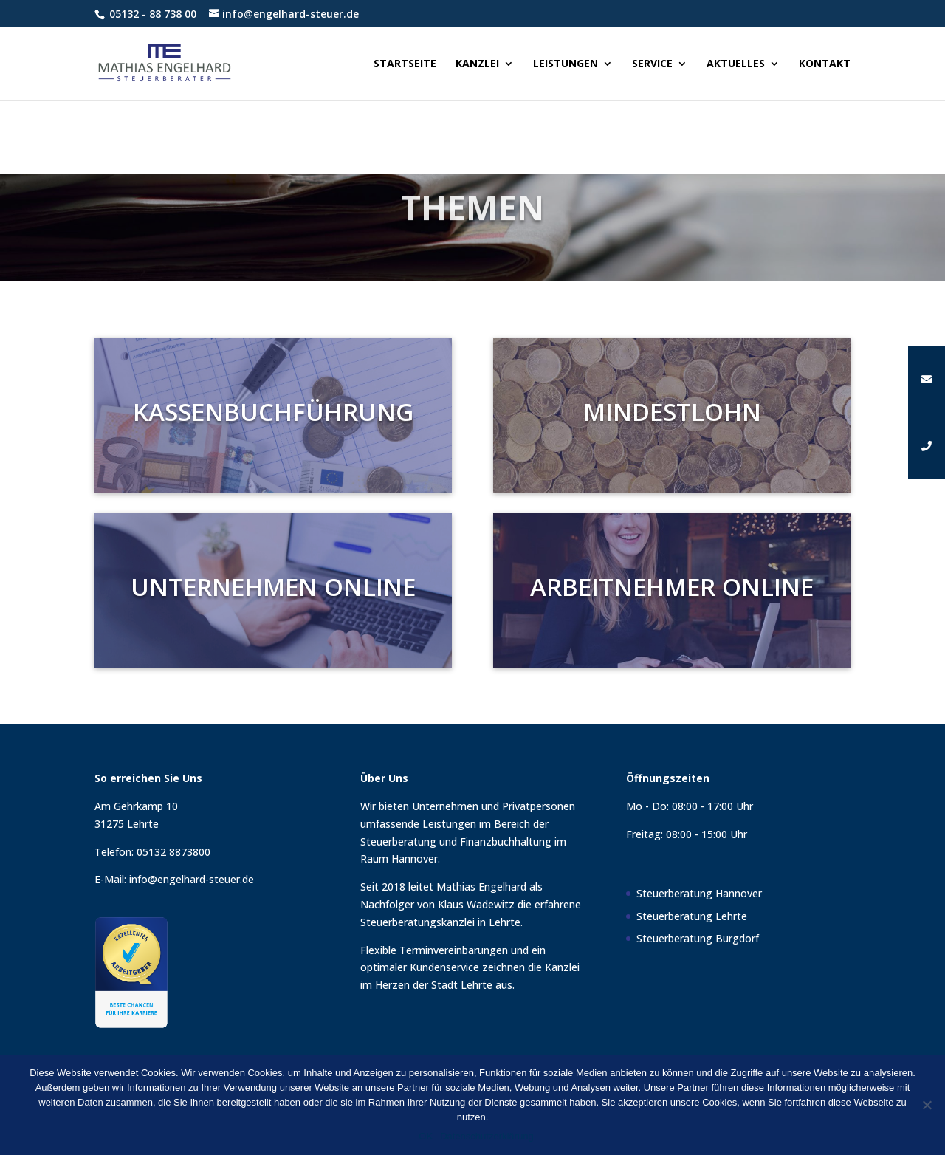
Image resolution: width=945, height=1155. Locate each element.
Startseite (405, 64)
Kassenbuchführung (273, 411)
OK (426, 1136)
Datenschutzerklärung (486, 1136)
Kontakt (824, 64)
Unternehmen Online (273, 586)
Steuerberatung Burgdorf (697, 938)
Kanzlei (477, 64)
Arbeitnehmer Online (672, 586)
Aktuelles (736, 64)
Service (652, 64)
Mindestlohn (671, 411)
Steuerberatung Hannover (699, 893)
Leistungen (565, 64)
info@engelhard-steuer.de (191, 879)
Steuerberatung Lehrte (691, 916)
